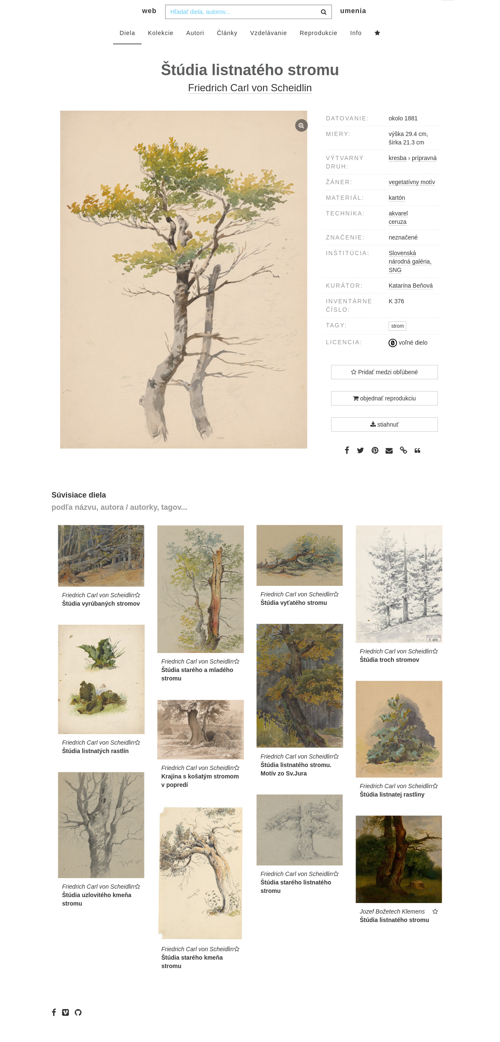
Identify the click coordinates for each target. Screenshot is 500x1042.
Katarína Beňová (410, 302)
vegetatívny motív (412, 198)
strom (397, 343)
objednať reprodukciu (384, 415)
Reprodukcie (319, 49)
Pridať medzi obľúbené (384, 389)
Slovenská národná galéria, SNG (410, 278)
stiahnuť (384, 441)
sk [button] (448, 12)
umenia (353, 27)
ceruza (397, 238)
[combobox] (248, 28)
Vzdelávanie (268, 49)
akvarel (398, 229)
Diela (127, 49)
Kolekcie (161, 49)
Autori (195, 49)
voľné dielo (408, 359)
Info (355, 49)
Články (227, 49)
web (149, 27)
